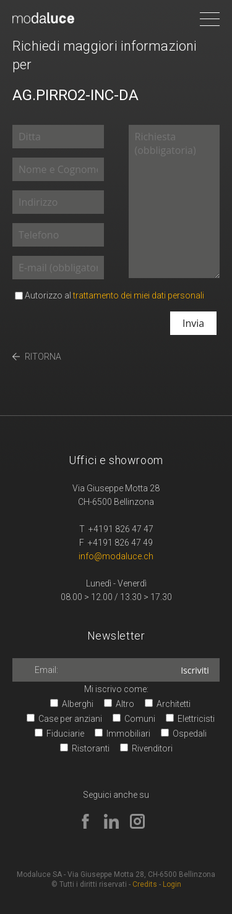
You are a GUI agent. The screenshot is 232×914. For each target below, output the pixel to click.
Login (172, 884)
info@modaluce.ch (116, 556)
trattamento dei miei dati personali (138, 295)
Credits (144, 884)
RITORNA (43, 357)
